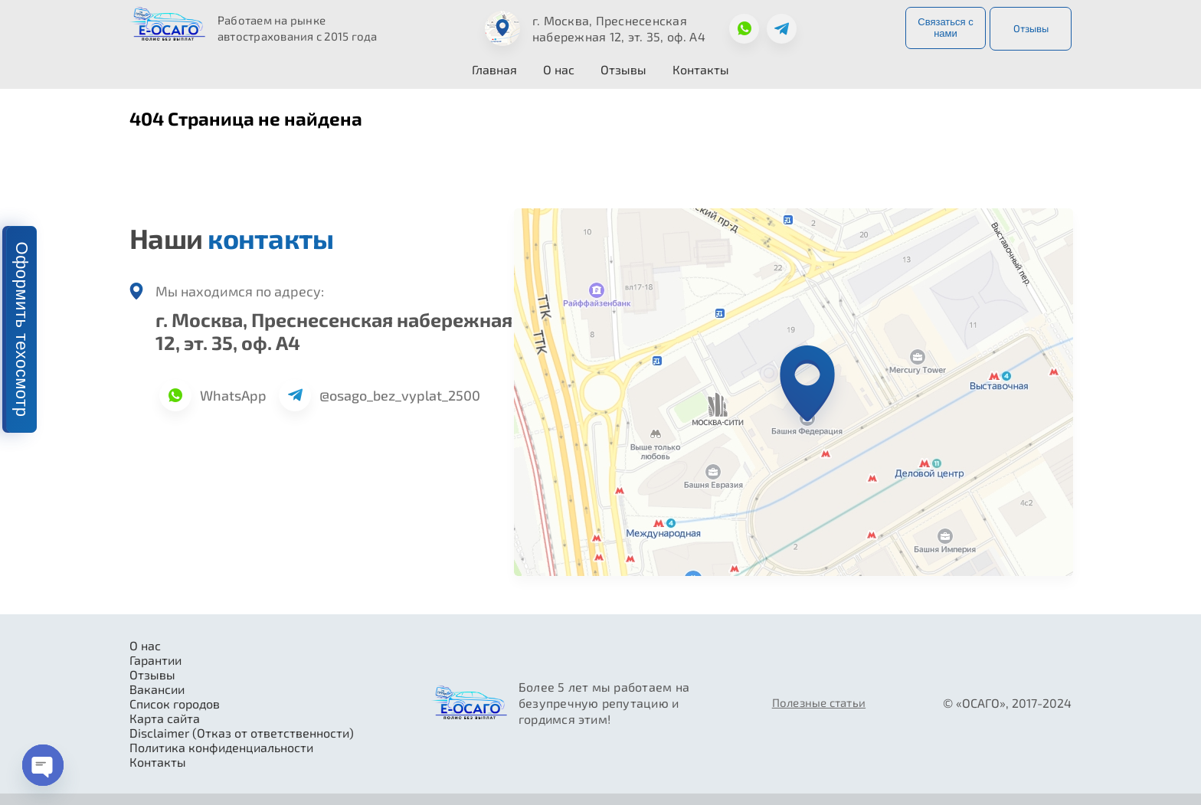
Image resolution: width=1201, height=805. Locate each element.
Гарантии (155, 660)
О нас (558, 69)
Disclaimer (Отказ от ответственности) (241, 732)
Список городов (174, 703)
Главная (494, 69)
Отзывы (1031, 28)
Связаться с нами (945, 27)
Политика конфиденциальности (221, 747)
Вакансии (157, 689)
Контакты (700, 69)
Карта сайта (164, 718)
